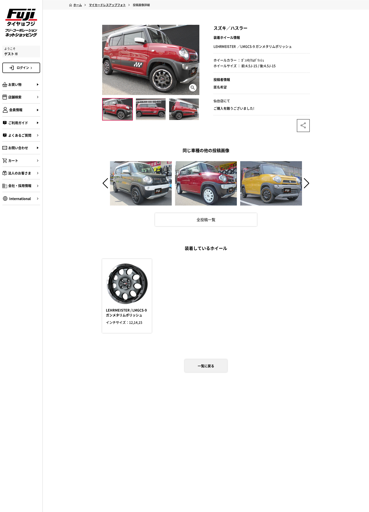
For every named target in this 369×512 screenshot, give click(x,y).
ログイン (25, 67)
